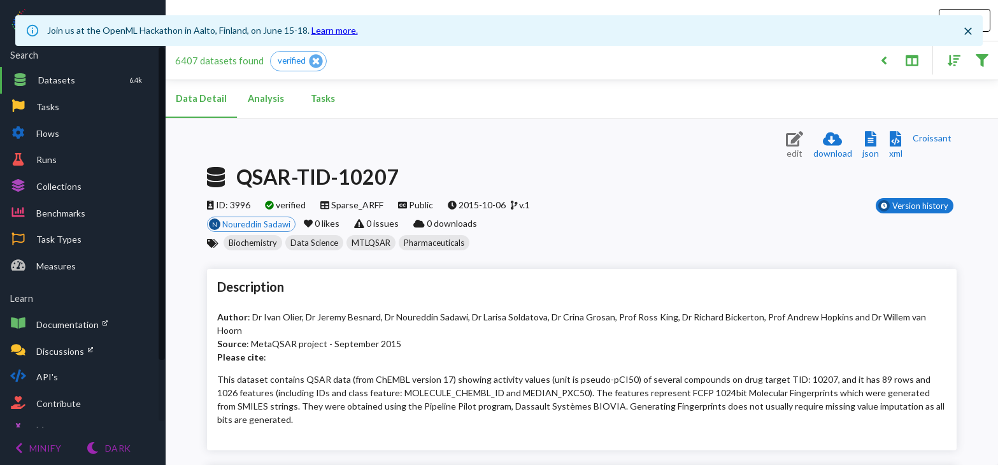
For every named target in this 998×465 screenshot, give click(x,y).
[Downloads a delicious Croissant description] (932, 138)
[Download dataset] (832, 145)
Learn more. (334, 30)
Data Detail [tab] (201, 98)
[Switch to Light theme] (109, 448)
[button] (298, 61)
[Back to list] (883, 60)
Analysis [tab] (265, 98)
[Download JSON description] (870, 145)
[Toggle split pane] (911, 60)
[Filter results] (981, 60)
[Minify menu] (38, 448)
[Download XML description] (896, 145)
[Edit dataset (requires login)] (794, 145)
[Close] (968, 31)
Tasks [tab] (323, 98)
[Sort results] (950, 60)
